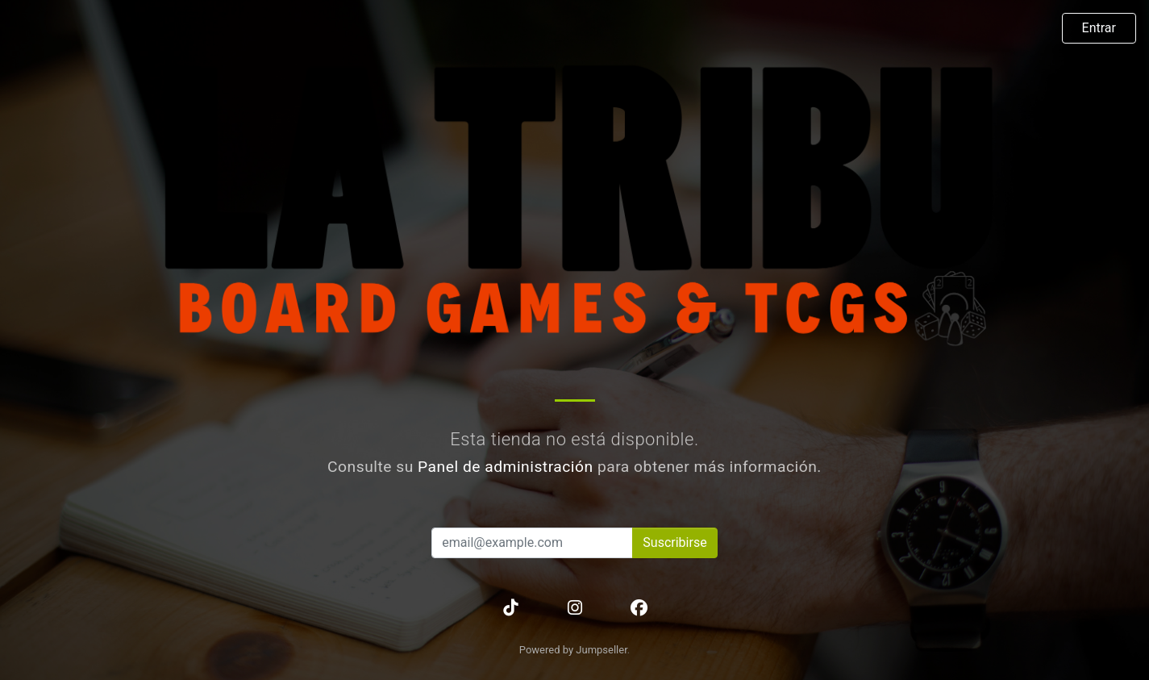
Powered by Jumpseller (573, 650)
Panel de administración (505, 466)
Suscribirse (674, 542)
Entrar (1099, 27)
